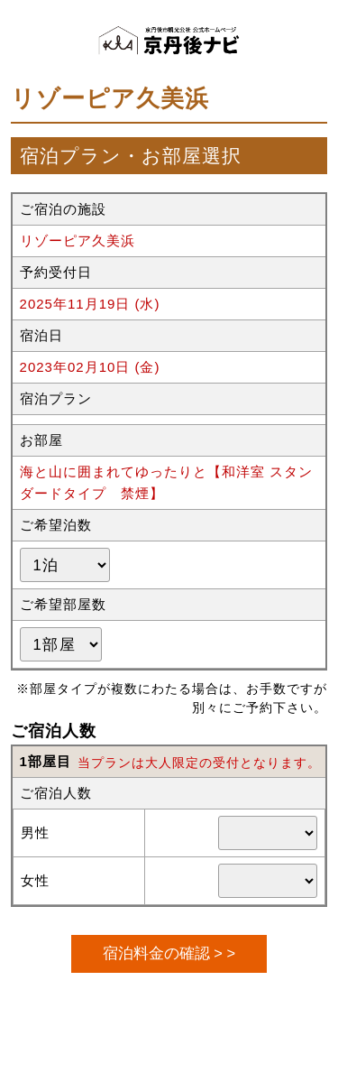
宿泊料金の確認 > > (169, 953)
